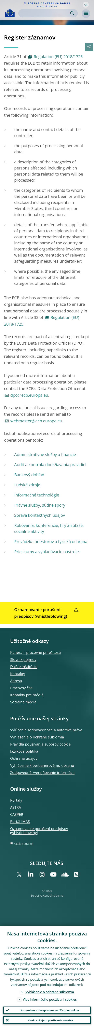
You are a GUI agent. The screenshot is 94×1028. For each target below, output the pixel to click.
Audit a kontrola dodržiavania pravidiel (50, 464)
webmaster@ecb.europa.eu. (36, 421)
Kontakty (17, 673)
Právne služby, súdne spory (39, 505)
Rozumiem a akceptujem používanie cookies (50, 1010)
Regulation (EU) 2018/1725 (58, 56)
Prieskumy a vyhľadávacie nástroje (46, 551)
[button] (86, 5)
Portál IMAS (20, 821)
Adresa (16, 680)
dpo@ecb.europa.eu (29, 395)
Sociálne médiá (23, 702)
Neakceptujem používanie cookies (50, 1020)
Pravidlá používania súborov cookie (40, 744)
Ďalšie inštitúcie (23, 666)
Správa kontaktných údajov (39, 515)
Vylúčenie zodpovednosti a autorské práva (46, 730)
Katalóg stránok (23, 844)
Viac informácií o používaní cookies (50, 999)
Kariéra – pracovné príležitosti (35, 652)
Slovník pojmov (23, 659)
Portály (16, 800)
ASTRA (15, 807)
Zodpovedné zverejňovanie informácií (42, 772)
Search (72, 13)
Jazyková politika (24, 751)
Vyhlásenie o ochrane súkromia (37, 737)
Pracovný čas (21, 687)
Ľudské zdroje (27, 485)
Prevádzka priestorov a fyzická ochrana (50, 541)
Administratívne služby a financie (45, 454)
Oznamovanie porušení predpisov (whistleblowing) (39, 830)
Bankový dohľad (29, 474)
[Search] (45, 13)
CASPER (16, 814)
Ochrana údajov (23, 758)
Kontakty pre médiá (26, 694)
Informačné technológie (36, 495)
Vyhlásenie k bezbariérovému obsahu (42, 765)
